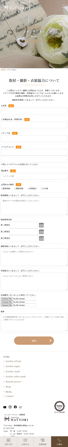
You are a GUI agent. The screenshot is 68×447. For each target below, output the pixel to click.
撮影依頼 (19, 188)
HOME (3, 70)
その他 (45, 188)
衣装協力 (33, 188)
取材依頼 (6, 188)
